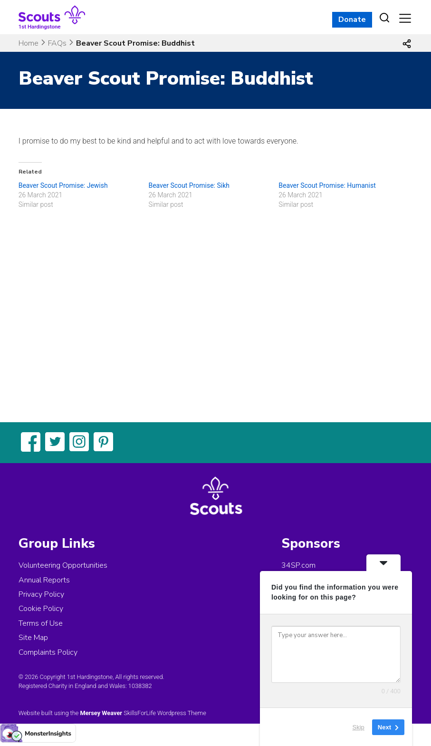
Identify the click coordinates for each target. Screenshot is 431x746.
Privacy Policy (41, 594)
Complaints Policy (48, 652)
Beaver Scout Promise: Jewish (63, 185)
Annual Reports (44, 580)
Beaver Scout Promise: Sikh (189, 185)
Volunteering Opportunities (63, 565)
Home (28, 43)
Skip (358, 726)
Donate (352, 19)
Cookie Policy (41, 608)
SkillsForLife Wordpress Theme (165, 713)
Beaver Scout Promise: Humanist (327, 185)
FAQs (57, 43)
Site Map (33, 637)
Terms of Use (41, 623)
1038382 (140, 685)
